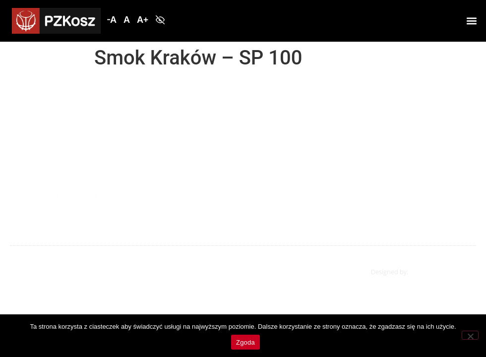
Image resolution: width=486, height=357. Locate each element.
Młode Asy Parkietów (58, 104)
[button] (112, 19)
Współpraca (42, 172)
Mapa (30, 126)
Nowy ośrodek (46, 149)
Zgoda (245, 342)
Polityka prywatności (58, 195)
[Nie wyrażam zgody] (470, 335)
